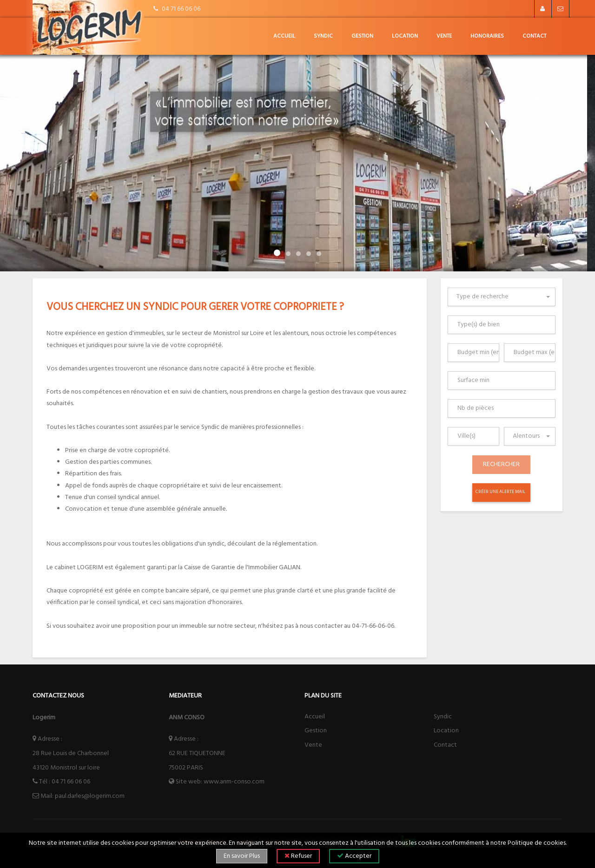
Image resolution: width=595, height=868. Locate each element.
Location (405, 36)
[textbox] (503, 297)
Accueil (284, 36)
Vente (444, 36)
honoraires (487, 36)
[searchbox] (503, 325)
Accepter (354, 856)
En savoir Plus (242, 856)
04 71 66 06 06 (71, 781)
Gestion (362, 36)
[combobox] (502, 297)
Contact (534, 36)
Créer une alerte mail (500, 491)
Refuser (298, 856)
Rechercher (501, 464)
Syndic (323, 36)
